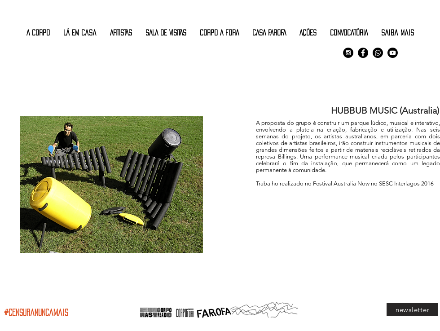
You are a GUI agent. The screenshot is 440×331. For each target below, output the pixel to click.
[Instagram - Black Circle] (348, 53)
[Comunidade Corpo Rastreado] (378, 53)
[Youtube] (392, 53)
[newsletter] (412, 309)
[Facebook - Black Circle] (363, 53)
